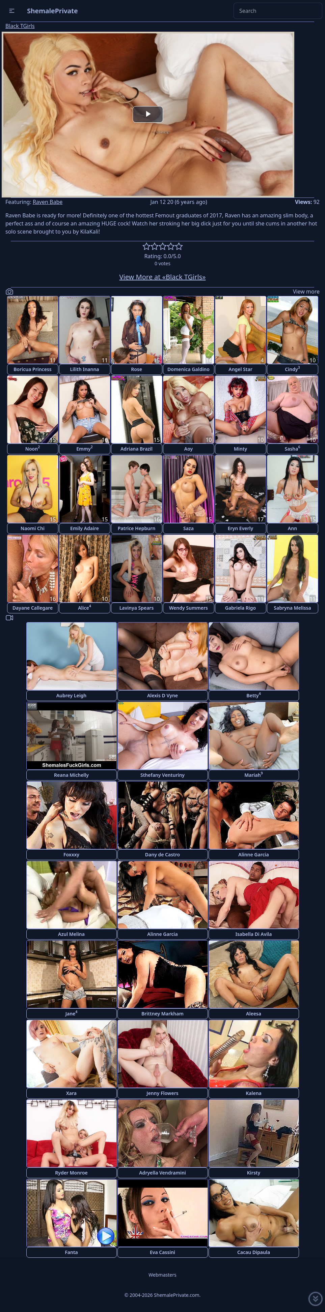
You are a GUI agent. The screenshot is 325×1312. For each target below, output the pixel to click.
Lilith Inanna (84, 369)
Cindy (292, 368)
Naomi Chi (33, 528)
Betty (253, 694)
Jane (71, 1012)
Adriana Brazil (136, 449)
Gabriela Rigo (240, 608)
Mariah (253, 774)
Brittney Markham (162, 1013)
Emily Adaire (84, 528)
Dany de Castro (162, 854)
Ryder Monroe (71, 1172)
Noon (32, 448)
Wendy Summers (188, 608)
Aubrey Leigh (71, 695)
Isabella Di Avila (253, 934)
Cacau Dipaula (253, 1252)
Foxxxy (71, 854)
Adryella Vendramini (162, 1172)
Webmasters (162, 1275)
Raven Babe (47, 202)
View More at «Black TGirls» (162, 276)
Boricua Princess (32, 369)
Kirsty (253, 1172)
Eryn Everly (240, 528)
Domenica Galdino (188, 369)
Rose (136, 369)
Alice (84, 607)
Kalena (254, 1093)
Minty (240, 449)
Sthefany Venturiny (162, 775)
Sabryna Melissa (292, 608)
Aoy (188, 449)
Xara (71, 1093)
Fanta (71, 1252)
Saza (188, 528)
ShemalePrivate (52, 10)
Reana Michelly (71, 775)
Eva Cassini (162, 1252)
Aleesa (253, 1013)
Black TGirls (20, 26)
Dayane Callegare (32, 608)
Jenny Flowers (162, 1093)
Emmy (84, 448)
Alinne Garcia (253, 854)
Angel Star (240, 369)
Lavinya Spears (136, 608)
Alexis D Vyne (162, 695)
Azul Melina (71, 934)
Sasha (292, 448)
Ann (292, 528)
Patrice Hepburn (137, 528)
